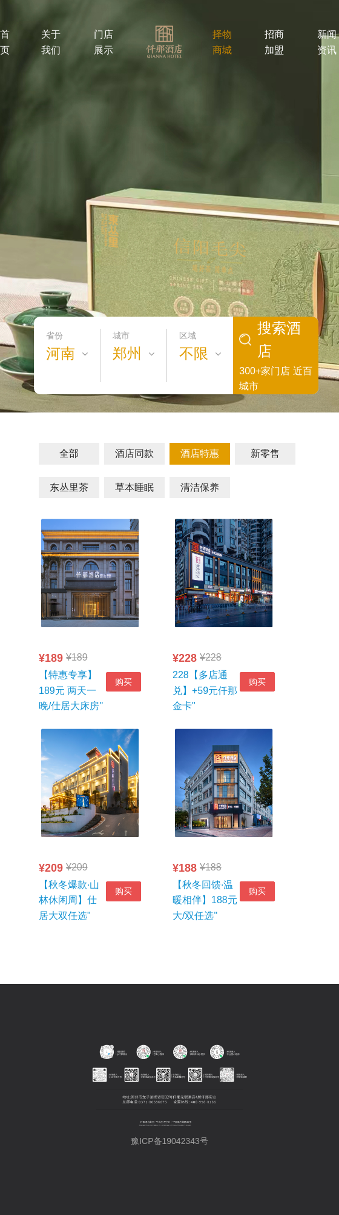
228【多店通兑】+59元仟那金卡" (205, 690)
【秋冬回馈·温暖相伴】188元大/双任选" (205, 900)
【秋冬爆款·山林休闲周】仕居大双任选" (69, 900)
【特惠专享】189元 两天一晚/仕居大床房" (71, 690)
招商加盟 (274, 42)
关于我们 (51, 42)
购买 (123, 682)
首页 (5, 42)
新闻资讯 (327, 42)
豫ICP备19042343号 (169, 1141)
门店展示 (103, 42)
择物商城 (222, 42)
